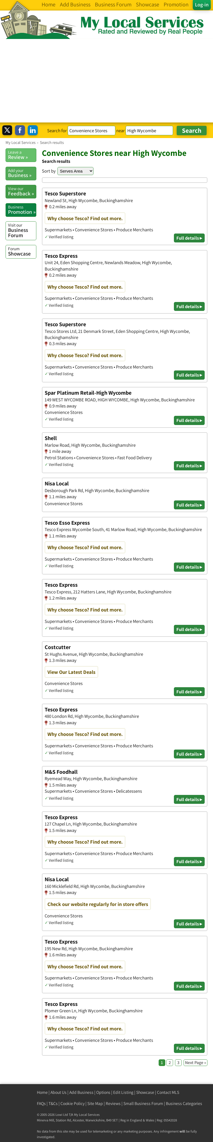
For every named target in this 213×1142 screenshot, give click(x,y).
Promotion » (22, 209)
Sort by (49, 171)
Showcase (22, 251)
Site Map (95, 1103)
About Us (58, 1092)
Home (42, 1092)
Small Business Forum (143, 1103)
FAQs (41, 1103)
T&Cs (53, 1103)
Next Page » (195, 1062)
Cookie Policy (72, 1103)
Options (103, 1092)
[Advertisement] (106, 81)
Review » (22, 154)
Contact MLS (168, 1092)
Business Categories (184, 1103)
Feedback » (22, 191)
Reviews (113, 1103)
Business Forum (22, 230)
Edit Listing (123, 1092)
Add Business (81, 1092)
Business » (22, 173)
